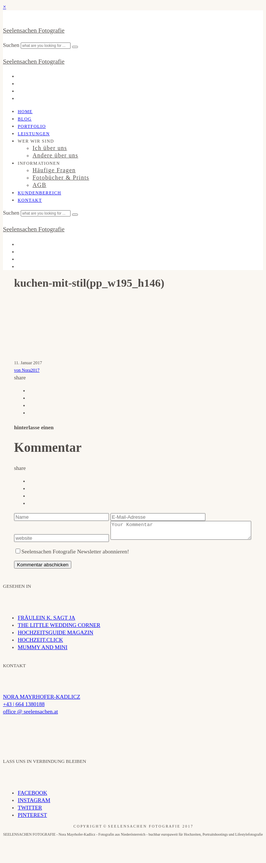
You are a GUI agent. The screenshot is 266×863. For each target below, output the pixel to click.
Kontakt (30, 200)
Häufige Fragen (54, 170)
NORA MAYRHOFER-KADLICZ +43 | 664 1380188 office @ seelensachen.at (41, 715)
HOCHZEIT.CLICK (40, 651)
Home (25, 111)
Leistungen (34, 133)
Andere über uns (55, 155)
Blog (24, 119)
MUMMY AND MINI (42, 658)
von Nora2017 (27, 370)
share (20, 378)
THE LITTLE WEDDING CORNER (59, 636)
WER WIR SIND (36, 141)
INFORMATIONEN (39, 163)
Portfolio (32, 126)
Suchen (12, 45)
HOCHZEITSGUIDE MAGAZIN (55, 643)
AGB (39, 185)
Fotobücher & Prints (61, 177)
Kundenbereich (39, 192)
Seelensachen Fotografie (34, 30)
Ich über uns (50, 148)
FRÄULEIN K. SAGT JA (46, 628)
